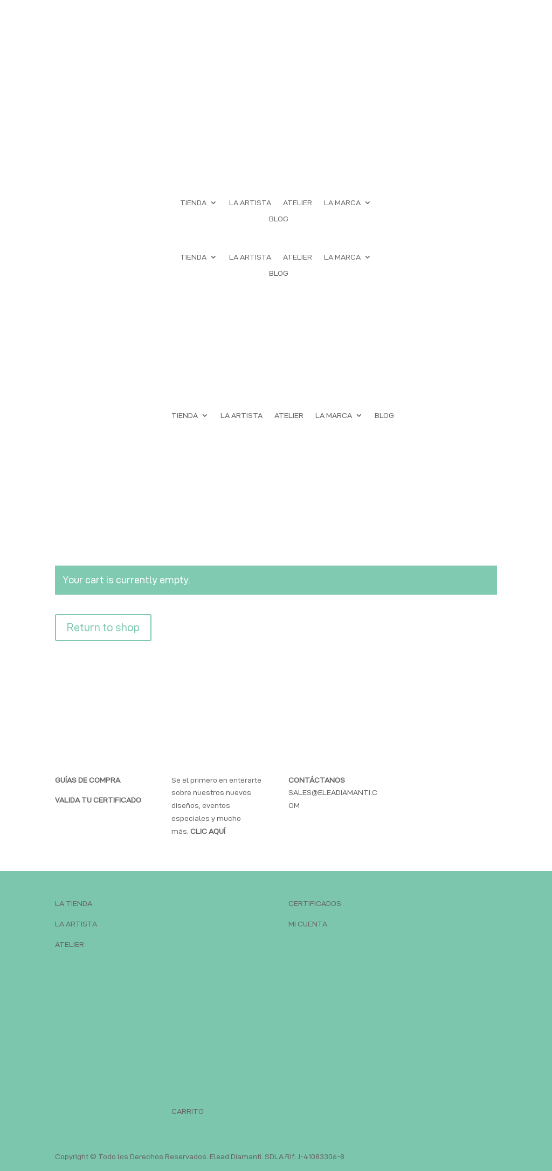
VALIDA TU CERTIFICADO (98, 800)
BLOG (278, 219)
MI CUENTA (307, 923)
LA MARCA (342, 203)
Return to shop (103, 627)
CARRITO (187, 1111)
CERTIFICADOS (314, 903)
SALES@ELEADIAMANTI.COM (332, 793)
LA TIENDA (73, 903)
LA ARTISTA (250, 203)
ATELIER (297, 203)
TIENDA (193, 203)
